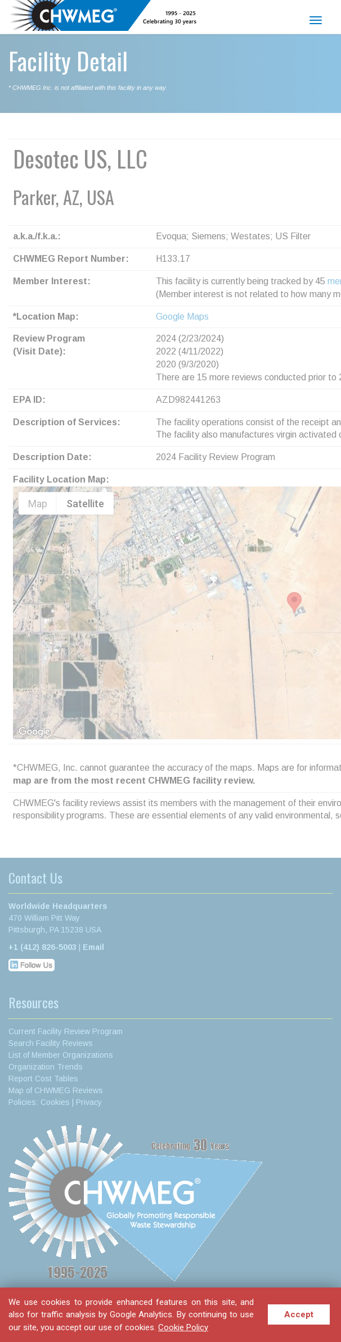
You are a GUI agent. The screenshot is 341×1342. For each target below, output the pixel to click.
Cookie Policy (183, 1327)
